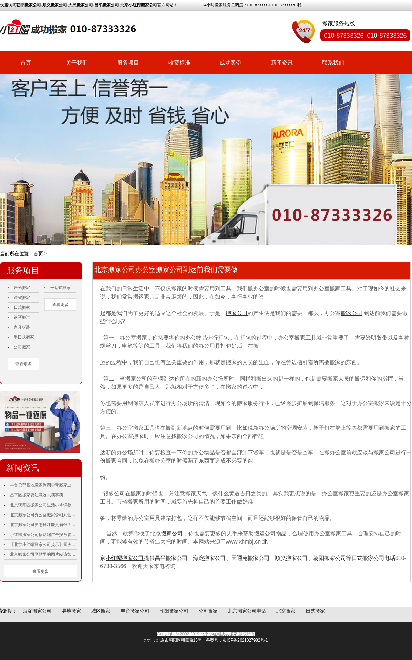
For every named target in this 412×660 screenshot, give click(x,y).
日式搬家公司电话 (373, 558)
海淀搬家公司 (209, 558)
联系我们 (333, 63)
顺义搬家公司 (291, 558)
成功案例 (231, 63)
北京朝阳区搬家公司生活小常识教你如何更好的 (43, 505)
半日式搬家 (24, 337)
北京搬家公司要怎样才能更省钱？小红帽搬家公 (43, 524)
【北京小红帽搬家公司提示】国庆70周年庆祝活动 (43, 544)
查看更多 (23, 364)
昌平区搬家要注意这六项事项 (36, 495)
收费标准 (179, 63)
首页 (25, 63)
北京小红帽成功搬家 (219, 634)
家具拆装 (22, 327)
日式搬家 (22, 307)
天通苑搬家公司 (250, 558)
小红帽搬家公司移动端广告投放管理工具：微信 (43, 534)
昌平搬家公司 (171, 558)
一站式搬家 (60, 287)
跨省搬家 (22, 297)
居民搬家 (22, 287)
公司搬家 (22, 347)
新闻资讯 (282, 63)
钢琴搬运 (22, 317)
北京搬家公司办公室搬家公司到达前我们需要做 (43, 514)
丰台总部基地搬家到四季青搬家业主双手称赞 (43, 485)
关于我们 (77, 63)
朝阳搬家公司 (329, 558)
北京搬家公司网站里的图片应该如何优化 (43, 554)
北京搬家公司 (166, 533)
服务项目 (128, 63)
